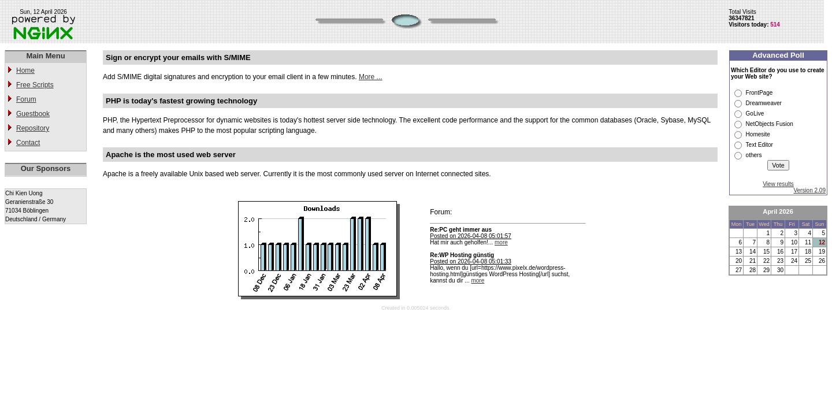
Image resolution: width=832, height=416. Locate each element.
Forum (26, 99)
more (501, 242)
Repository (32, 128)
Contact (28, 143)
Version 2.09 (809, 190)
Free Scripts (35, 85)
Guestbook (33, 114)
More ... (370, 77)
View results (778, 184)
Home (25, 70)
